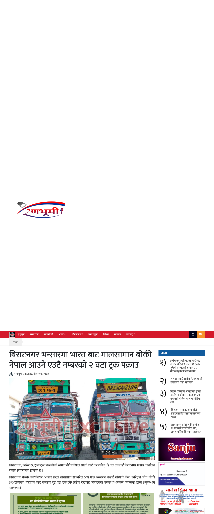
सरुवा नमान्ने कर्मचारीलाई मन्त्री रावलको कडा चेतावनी (126, 410)
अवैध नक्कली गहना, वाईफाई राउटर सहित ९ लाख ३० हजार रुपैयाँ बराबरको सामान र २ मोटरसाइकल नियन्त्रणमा (54, 412)
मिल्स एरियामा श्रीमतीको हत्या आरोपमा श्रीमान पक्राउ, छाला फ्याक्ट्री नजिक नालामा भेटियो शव (185, 95)
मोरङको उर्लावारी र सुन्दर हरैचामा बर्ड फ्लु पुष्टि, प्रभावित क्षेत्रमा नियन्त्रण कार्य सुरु (53, 426)
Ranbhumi (199, 510)
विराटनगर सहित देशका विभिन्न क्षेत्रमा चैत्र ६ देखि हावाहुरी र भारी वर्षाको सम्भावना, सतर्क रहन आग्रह (129, 428)
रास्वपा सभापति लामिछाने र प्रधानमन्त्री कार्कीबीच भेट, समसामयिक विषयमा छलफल (186, 126)
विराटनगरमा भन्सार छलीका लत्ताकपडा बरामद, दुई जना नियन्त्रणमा (52, 442)
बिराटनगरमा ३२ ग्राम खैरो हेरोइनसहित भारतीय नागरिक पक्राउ (185, 112)
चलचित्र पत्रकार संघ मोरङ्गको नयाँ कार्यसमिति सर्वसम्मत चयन (123, 442)
